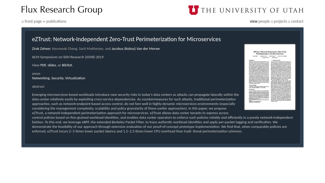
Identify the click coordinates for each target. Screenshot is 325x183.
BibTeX (67, 65)
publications (56, 21)
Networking (41, 78)
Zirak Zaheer (41, 48)
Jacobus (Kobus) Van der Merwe (135, 48)
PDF (43, 65)
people (264, 21)
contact (297, 21)
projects (280, 21)
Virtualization (75, 78)
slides (52, 65)
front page (33, 21)
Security (57, 78)
